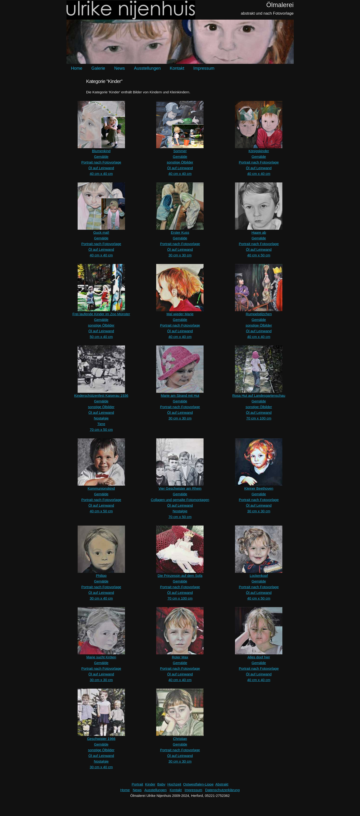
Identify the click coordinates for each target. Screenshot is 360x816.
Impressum (203, 68)
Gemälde (101, 157)
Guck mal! (101, 232)
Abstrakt (221, 784)
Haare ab (258, 232)
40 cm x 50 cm (258, 255)
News (119, 68)
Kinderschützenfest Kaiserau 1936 (101, 395)
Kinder (150, 784)
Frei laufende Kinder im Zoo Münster (101, 314)
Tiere (101, 424)
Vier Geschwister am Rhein (180, 488)
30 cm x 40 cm (101, 598)
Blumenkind (101, 151)
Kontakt (177, 68)
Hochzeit (174, 784)
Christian (180, 739)
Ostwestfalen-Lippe (198, 784)
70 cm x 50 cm (101, 429)
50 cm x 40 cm (101, 337)
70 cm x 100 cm (258, 418)
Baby (161, 784)
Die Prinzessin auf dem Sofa (180, 576)
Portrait (137, 784)
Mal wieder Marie (179, 314)
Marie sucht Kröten (101, 657)
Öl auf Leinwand (101, 168)
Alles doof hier (259, 657)
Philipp (101, 576)
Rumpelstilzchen (259, 314)
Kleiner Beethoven (258, 488)
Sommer (180, 151)
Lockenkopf (259, 576)
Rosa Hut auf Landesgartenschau (258, 395)
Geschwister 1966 (101, 739)
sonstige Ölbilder (180, 162)
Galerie (98, 68)
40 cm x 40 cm (101, 174)
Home (76, 68)
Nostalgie (101, 418)
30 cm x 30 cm (180, 255)
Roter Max (180, 657)
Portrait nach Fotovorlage (101, 162)
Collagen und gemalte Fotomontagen (180, 500)
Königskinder (259, 151)
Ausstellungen (147, 68)
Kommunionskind (101, 488)
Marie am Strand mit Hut (180, 395)
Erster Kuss (180, 232)
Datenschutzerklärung (222, 790)
